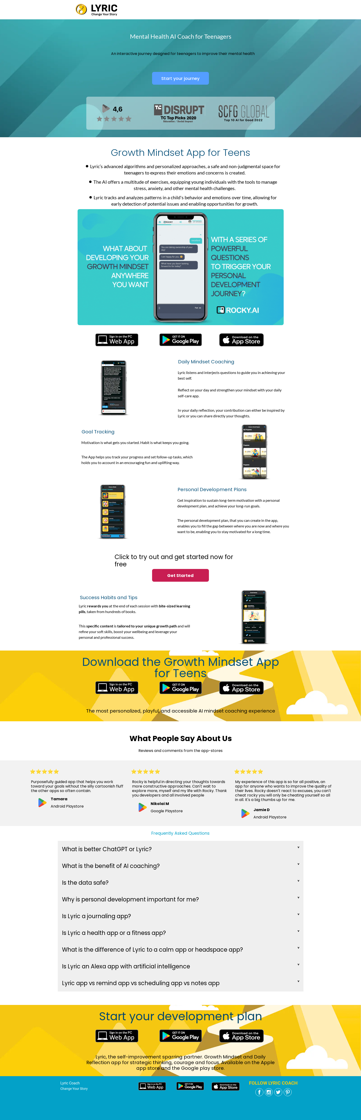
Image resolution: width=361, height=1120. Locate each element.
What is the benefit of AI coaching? (111, 866)
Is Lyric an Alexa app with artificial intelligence (126, 966)
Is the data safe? (85, 883)
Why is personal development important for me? (130, 899)
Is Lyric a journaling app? (96, 916)
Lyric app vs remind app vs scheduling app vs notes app (141, 983)
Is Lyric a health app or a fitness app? (114, 933)
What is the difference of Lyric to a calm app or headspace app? (152, 950)
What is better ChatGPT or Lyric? (107, 849)
